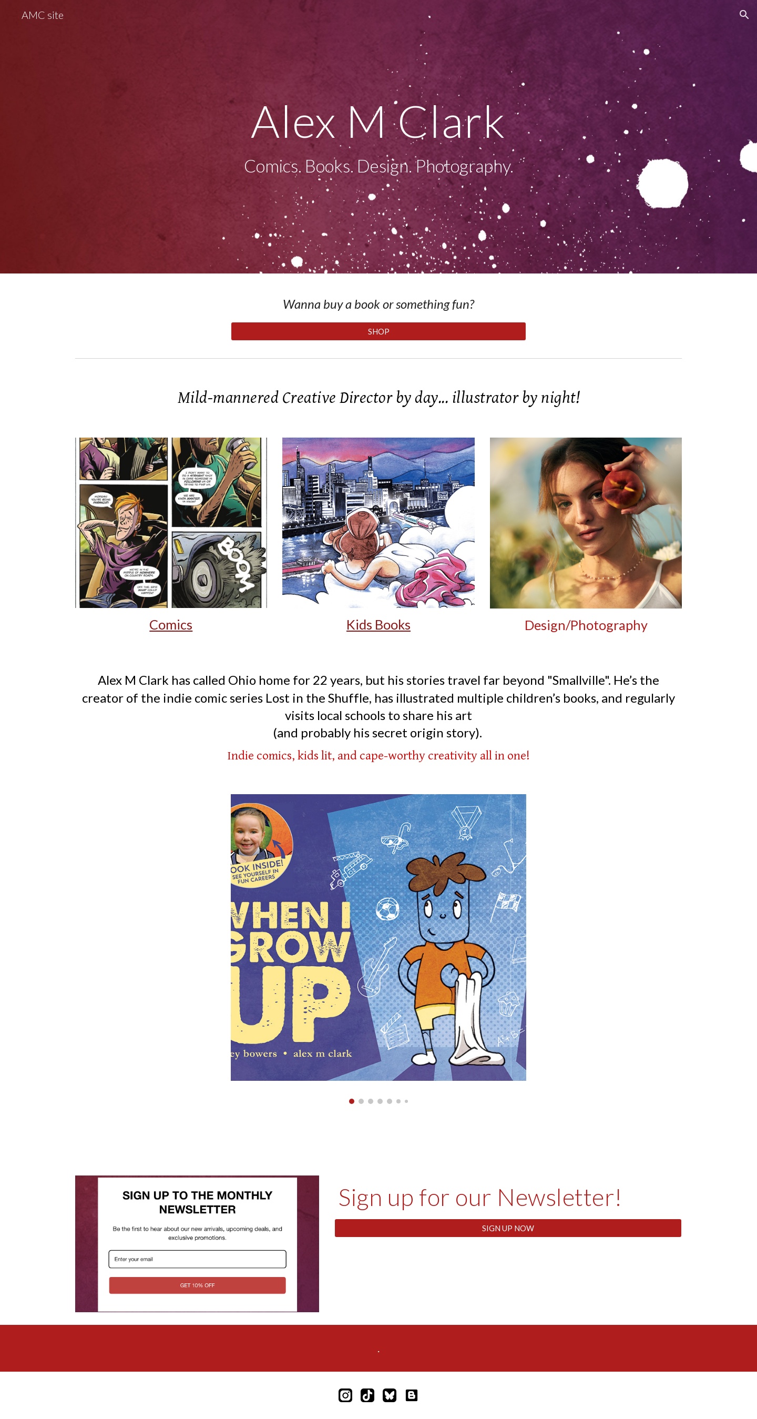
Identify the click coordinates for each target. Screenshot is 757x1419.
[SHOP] (378, 331)
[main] (378, 137)
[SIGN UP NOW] (508, 1228)
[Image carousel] (378, 949)
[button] (744, 14)
